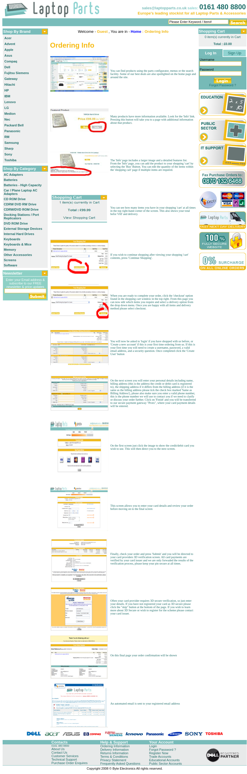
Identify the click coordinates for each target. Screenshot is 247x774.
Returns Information (114, 753)
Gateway (10, 78)
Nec (7, 119)
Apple (8, 49)
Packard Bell (14, 125)
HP (6, 90)
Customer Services (65, 756)
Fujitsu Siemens (16, 73)
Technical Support (64, 759)
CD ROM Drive (15, 199)
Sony (8, 154)
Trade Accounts (160, 756)
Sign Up (234, 53)
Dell (7, 67)
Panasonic (12, 131)
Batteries (10, 180)
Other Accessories (18, 255)
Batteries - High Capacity (23, 185)
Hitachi (9, 84)
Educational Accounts (164, 760)
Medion (10, 113)
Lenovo (10, 102)
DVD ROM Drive (16, 223)
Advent (9, 44)
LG (6, 108)
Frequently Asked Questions (120, 763)
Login (153, 746)
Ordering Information (115, 746)
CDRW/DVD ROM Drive (21, 209)
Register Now (158, 753)
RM (6, 137)
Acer (7, 38)
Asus (8, 55)
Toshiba (10, 160)
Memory (10, 249)
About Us (58, 749)
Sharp (8, 148)
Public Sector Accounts (165, 763)
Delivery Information (114, 749)
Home (136, 31)
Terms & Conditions (114, 756)
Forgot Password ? (222, 85)
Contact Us (59, 752)
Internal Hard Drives (19, 234)
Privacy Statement (113, 760)
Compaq (10, 61)
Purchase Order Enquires (69, 763)
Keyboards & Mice (17, 244)
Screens (10, 260)
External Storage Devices (23, 228)
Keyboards (12, 239)
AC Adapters (13, 174)
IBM (7, 96)
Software (10, 265)
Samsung (11, 142)
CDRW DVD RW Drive (20, 204)
